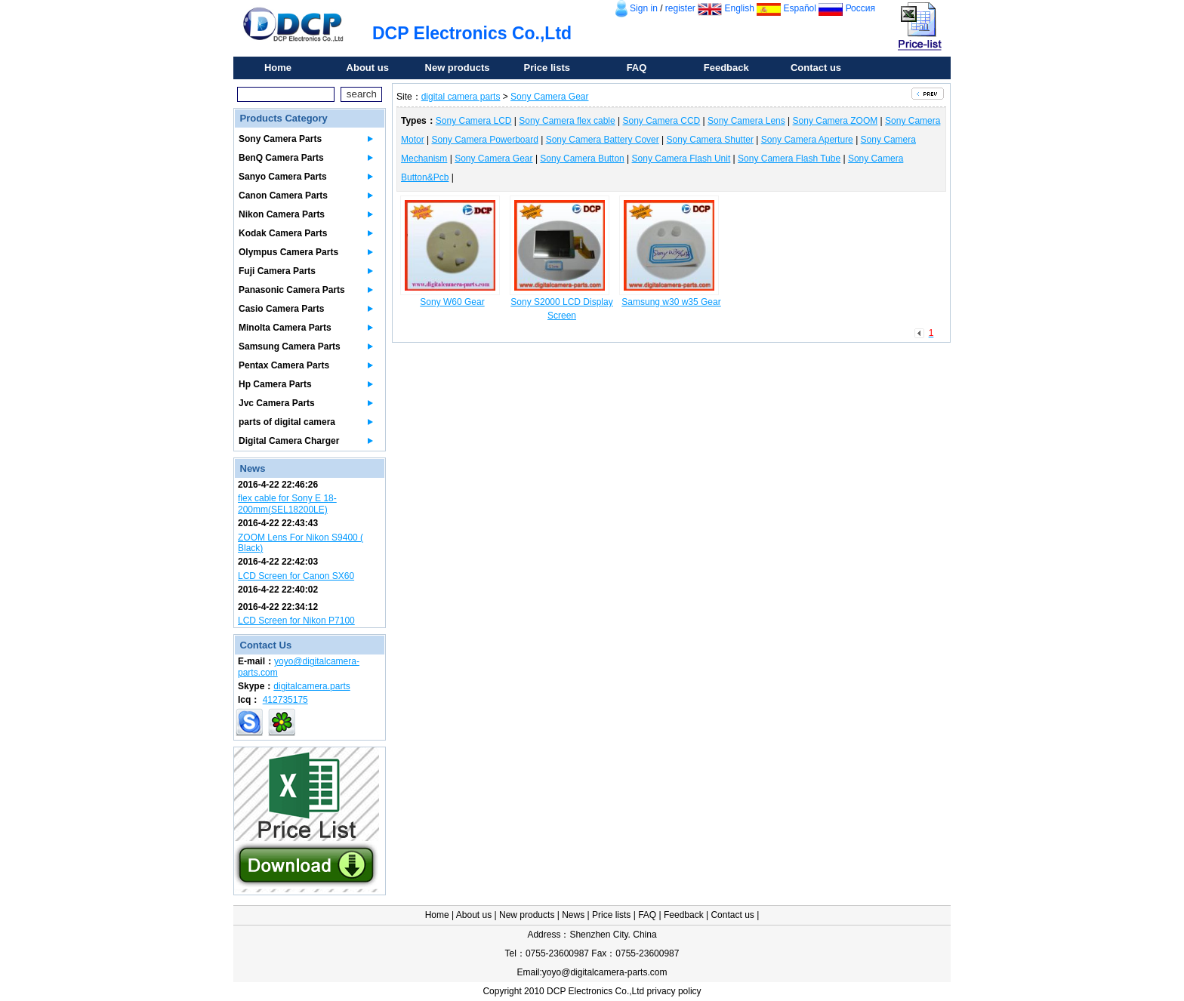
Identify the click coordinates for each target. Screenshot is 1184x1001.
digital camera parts (461, 96)
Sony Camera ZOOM (835, 121)
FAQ (637, 67)
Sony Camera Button (582, 158)
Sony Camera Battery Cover (602, 139)
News (573, 915)
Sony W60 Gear (452, 302)
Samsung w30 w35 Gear (670, 302)
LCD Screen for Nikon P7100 (296, 620)
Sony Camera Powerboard (484, 139)
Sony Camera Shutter (710, 139)
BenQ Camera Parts (281, 157)
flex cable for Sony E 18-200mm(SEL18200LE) (287, 503)
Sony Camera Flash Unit (681, 158)
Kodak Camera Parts (283, 233)
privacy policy (674, 991)
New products (457, 67)
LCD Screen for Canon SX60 (296, 576)
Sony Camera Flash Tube (789, 158)
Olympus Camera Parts (288, 252)
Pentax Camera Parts (284, 365)
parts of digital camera (287, 422)
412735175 (285, 700)
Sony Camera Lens (746, 121)
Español (800, 8)
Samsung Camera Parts (290, 346)
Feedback (726, 67)
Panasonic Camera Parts (292, 290)
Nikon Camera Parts (282, 214)
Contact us (816, 67)
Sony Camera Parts (280, 139)
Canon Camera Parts (283, 195)
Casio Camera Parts (281, 308)
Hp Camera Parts (275, 384)
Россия (860, 8)
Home (277, 67)
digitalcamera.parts (311, 686)
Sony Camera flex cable (567, 121)
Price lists (547, 67)
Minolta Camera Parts (285, 327)
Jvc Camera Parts (277, 403)
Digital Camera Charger (289, 441)
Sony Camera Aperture (807, 139)
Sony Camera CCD (662, 121)
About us (368, 67)
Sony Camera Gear (549, 96)
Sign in (644, 8)
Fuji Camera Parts (277, 271)
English (739, 8)
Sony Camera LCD (474, 121)
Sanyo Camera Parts (283, 176)
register (680, 8)
